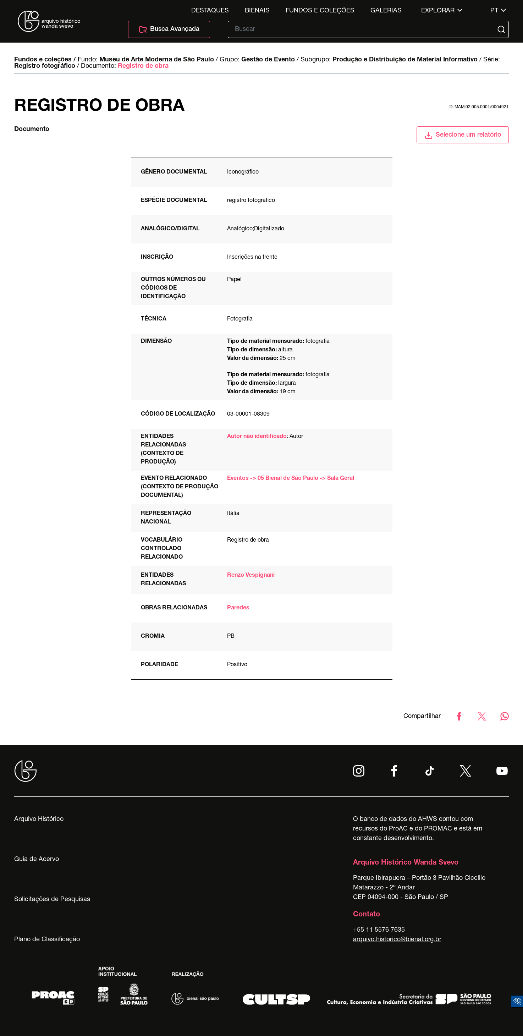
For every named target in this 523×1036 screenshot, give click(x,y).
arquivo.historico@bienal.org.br (397, 940)
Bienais (257, 11)
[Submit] (502, 29)
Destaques (210, 11)
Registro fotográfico (44, 66)
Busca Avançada (169, 29)
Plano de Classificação (47, 940)
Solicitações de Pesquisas (52, 900)
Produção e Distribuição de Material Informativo (405, 60)
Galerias (386, 11)
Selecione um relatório (462, 135)
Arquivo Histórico (39, 819)
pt (494, 11)
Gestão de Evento (268, 60)
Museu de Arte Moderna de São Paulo (156, 60)
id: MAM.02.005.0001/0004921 (478, 107)
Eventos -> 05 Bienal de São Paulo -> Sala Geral (290, 479)
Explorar (438, 11)
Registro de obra (143, 66)
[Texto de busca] (363, 29)
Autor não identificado (257, 437)
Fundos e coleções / (45, 60)
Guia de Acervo (36, 859)
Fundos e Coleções (320, 11)
